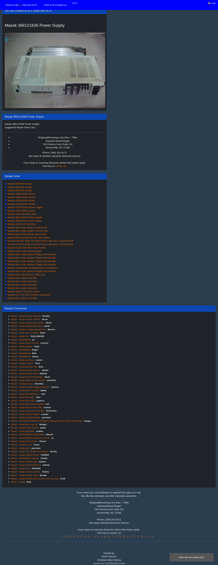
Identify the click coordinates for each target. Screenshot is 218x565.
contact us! (61, 166)
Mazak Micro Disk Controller (22, 278)
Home (74, 3)
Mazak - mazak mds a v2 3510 (25, 390)
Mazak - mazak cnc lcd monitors (26, 472)
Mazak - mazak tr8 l (20, 336)
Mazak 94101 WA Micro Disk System (26, 247)
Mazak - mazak (18, 482)
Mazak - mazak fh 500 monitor (25, 428)
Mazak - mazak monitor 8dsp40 (25, 414)
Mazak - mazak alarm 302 (23, 401)
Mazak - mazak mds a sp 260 (24, 424)
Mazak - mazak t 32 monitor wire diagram (30, 451)
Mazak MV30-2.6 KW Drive (21, 224)
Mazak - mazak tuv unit (22, 445)
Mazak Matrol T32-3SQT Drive (23, 291)
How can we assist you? (191, 557)
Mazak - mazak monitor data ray (26, 370)
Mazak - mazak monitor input (24, 461)
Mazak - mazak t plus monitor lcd (26, 465)
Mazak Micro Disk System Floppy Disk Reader (31, 254)
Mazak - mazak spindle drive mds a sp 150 (30, 438)
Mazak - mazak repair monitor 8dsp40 (28, 380)
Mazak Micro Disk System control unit (27, 227)
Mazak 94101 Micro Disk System (24, 251)
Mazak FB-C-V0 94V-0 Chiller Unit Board (28, 294)
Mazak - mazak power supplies (25, 458)
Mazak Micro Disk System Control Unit (27, 230)
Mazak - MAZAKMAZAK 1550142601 (28, 434)
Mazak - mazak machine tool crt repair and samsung (35, 478)
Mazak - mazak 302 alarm (23, 397)
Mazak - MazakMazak (21, 340)
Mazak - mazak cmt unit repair (25, 333)
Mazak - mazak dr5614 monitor (25, 455)
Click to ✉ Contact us (55, 5)
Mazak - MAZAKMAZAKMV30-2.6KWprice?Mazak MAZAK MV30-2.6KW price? (47, 421)
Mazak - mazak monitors (22, 363)
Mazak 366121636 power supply (24, 220)
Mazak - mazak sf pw (21, 468)
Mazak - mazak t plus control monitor (28, 411)
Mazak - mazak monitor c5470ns (26, 319)
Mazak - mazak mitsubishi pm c (25, 394)
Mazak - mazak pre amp (22, 384)
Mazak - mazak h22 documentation (27, 377)
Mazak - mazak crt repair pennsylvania (28, 329)
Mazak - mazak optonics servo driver (28, 323)
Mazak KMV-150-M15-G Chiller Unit (26, 274)
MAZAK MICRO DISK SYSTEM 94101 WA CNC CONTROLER (40, 241)
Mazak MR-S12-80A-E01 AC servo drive (28, 237)
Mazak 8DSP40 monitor (20, 183)
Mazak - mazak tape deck (23, 360)
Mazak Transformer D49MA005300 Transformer (32, 268)
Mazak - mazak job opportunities (26, 417)
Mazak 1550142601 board (21, 193)
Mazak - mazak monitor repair (25, 373)
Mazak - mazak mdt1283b (23, 431)
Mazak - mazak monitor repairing (26, 316)
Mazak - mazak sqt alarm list (24, 367)
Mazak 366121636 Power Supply (24, 217)
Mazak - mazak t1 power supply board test (30, 387)
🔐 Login (212, 3)
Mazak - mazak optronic (22, 346)
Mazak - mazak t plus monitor (24, 441)
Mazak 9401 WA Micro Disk (21, 214)
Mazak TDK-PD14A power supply (25, 207)
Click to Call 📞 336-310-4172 (21, 5)
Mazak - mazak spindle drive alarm (27, 326)
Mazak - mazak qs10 (20, 448)
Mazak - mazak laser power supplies (28, 404)
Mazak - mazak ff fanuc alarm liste (27, 407)
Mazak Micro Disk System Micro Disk (26, 234)
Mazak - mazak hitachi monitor (25, 343)
